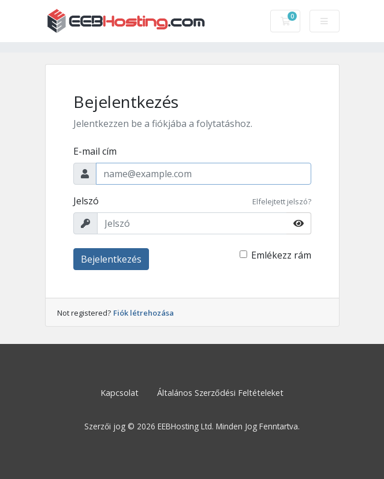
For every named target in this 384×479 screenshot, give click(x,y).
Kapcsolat (119, 392)
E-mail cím (95, 151)
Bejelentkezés (111, 259)
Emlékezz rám (281, 255)
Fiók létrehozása (143, 313)
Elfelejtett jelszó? (281, 201)
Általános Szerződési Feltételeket (220, 392)
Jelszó (86, 200)
